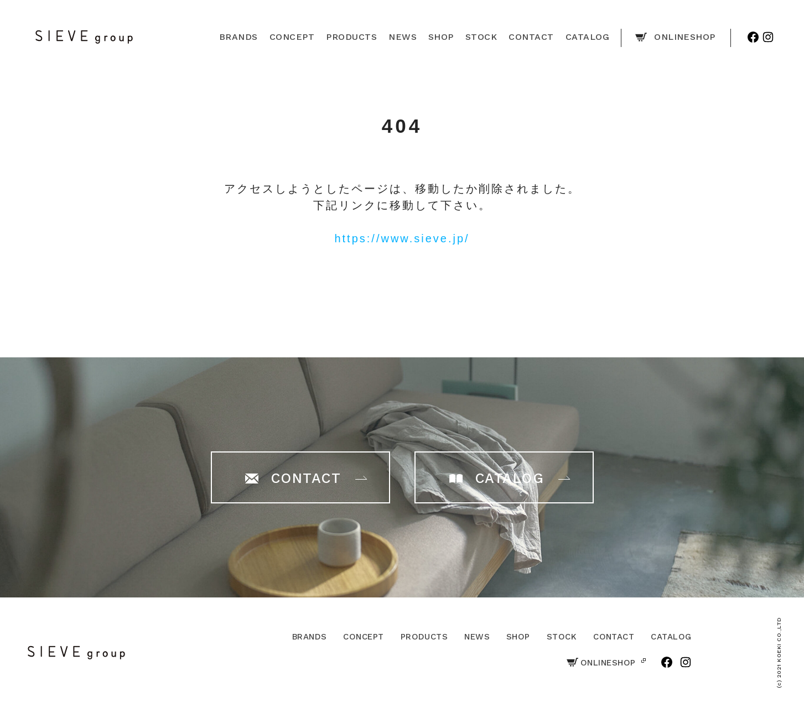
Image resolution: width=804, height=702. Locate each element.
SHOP (518, 637)
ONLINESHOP (601, 663)
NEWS (477, 637)
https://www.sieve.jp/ (401, 238)
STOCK (562, 637)
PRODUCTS (424, 637)
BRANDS (309, 637)
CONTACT (613, 637)
